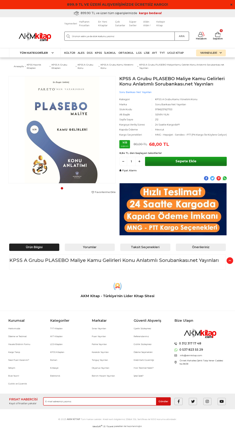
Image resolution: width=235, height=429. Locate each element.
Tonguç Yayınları (100, 360)
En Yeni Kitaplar (103, 23)
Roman (53, 360)
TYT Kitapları (56, 328)
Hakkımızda (14, 328)
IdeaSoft (97, 426)
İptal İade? (139, 376)
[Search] (126, 36)
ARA (182, 36)
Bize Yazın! (13, 376)
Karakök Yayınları (100, 352)
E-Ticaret (109, 426)
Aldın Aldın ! (147, 23)
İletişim (11, 368)
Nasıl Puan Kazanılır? (18, 360)
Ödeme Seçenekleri (143, 352)
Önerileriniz (200, 247)
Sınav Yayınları (99, 328)
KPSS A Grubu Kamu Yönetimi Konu (176, 99)
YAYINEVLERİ (211, 52)
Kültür (69, 52)
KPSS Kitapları (57, 352)
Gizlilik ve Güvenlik (17, 383)
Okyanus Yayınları (100, 368)
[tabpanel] (62, 129)
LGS (139, 52)
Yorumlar (90, 247)
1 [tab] (62, 188)
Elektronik (55, 376)
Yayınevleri (70, 23)
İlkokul (110, 52)
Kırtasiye (54, 368)
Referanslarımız (141, 336)
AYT (154, 52)
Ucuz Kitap (175, 52)
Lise (147, 52)
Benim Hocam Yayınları (103, 376)
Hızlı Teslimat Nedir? (144, 368)
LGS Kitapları (56, 344)
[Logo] (35, 36)
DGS (90, 52)
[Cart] (218, 36)
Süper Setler (133, 23)
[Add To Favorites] (104, 192)
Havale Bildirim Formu (19, 344)
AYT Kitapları (56, 336)
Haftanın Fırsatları (84, 23)
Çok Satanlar (120, 23)
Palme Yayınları (99, 344)
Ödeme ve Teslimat (17, 336)
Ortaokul (126, 52)
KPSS (98, 52)
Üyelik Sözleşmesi (142, 328)
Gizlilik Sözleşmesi (142, 344)
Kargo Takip (14, 352)
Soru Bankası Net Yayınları (135, 92)
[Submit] (163, 401)
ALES (81, 52)
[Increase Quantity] (139, 161)
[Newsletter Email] (107, 401)
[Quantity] (131, 161)
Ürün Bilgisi (34, 247)
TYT (162, 52)
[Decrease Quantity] (123, 161)
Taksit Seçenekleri (145, 247)
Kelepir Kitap (160, 23)
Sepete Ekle (186, 161)
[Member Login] (201, 36)
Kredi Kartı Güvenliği (144, 360)
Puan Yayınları (99, 336)
